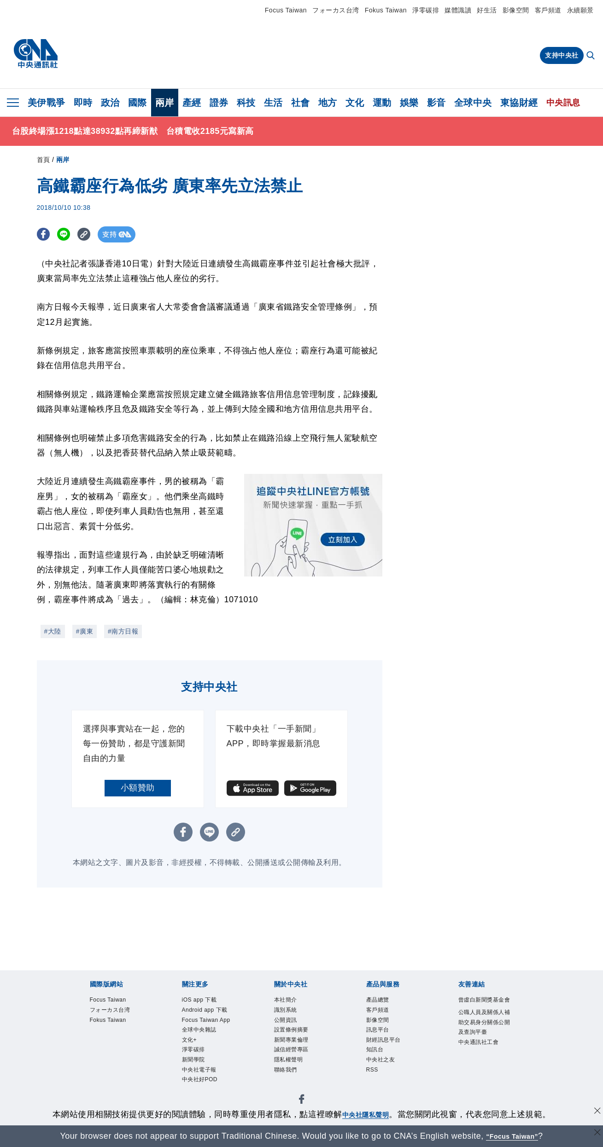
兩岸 (164, 103)
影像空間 (516, 10)
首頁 (43, 159)
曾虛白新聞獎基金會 (484, 1000)
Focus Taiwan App (206, 1020)
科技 (246, 103)
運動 (382, 103)
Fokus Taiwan (386, 10)
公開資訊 (285, 1020)
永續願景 (580, 10)
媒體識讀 (458, 10)
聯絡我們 (285, 1069)
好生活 (487, 10)
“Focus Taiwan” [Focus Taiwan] (512, 1136)
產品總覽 (377, 1000)
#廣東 (84, 631)
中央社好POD (200, 1079)
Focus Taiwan (286, 10)
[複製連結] (92, 234)
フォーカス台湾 (335, 10)
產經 (191, 103)
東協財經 (519, 103)
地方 (327, 103)
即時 (83, 103)
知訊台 (375, 1049)
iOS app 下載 (199, 1000)
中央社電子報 (199, 1069)
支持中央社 (562, 55)
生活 (273, 103)
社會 (300, 103)
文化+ (189, 1040)
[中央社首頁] (36, 54)
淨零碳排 (425, 10)
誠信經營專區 (291, 1049)
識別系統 (285, 1010)
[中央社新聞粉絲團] (301, 1101)
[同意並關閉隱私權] (595, 1113)
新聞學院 (193, 1059)
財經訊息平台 (383, 1040)
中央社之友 (380, 1059)
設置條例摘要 (291, 1029)
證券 (219, 103)
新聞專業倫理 (291, 1040)
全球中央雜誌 (199, 1029)
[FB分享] (45, 234)
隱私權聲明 (288, 1059)
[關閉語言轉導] (595, 1135)
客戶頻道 (548, 10)
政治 (110, 103)
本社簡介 (285, 1000)
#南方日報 (123, 631)
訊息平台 (377, 1029)
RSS (372, 1069)
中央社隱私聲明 (366, 1114)
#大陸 (52, 631)
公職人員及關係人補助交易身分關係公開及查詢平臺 (484, 1022)
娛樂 (409, 103)
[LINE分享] (68, 234)
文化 (354, 103)
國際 (137, 103)
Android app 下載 (205, 1010)
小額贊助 (138, 787)
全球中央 (473, 103)
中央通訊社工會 (478, 1042)
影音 (436, 103)
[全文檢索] (591, 56)
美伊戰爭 (46, 103)
